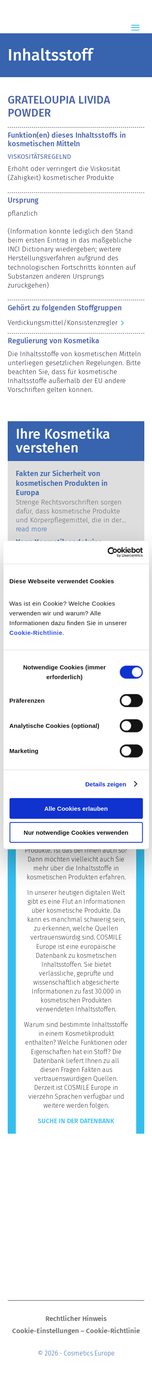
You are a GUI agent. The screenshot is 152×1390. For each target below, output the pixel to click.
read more (31, 529)
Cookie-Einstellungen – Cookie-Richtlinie (76, 1331)
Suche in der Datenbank (76, 1121)
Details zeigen (105, 783)
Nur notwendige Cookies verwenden (76, 832)
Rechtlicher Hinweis (76, 1319)
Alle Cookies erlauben (76, 808)
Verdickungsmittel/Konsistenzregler (63, 322)
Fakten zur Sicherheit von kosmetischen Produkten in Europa (61, 483)
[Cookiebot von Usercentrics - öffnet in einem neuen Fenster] (108, 552)
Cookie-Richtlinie (35, 632)
